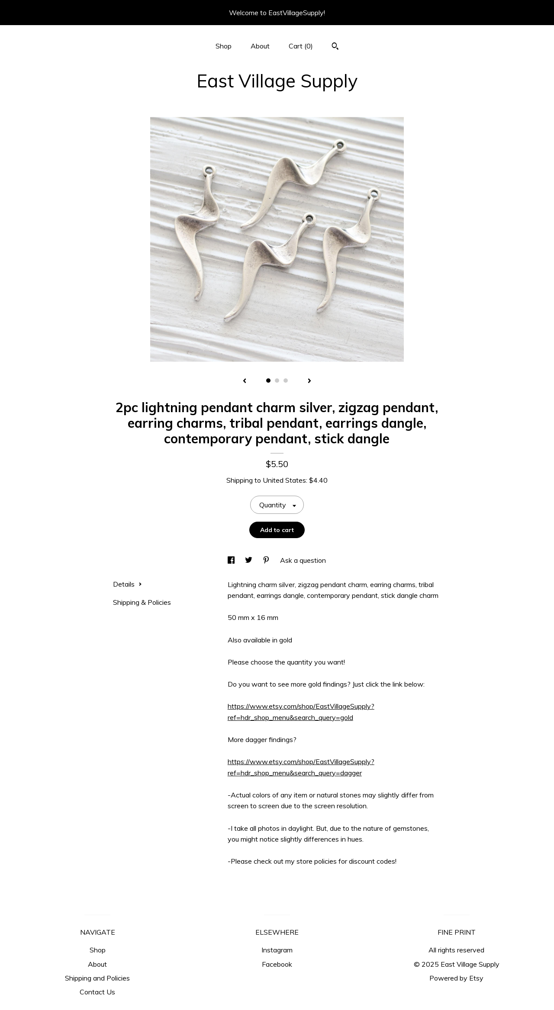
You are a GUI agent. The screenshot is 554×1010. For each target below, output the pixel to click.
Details (127, 584)
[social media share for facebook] (232, 560)
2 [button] (277, 380)
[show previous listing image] (244, 381)
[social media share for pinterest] (267, 560)
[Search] (335, 47)
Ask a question (303, 560)
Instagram (277, 949)
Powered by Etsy (456, 978)
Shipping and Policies (97, 978)
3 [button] (285, 380)
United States (284, 480)
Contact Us (97, 991)
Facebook (277, 964)
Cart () (301, 46)
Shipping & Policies (142, 602)
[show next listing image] (309, 381)
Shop (224, 46)
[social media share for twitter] (249, 560)
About (260, 46)
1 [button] (268, 380)
